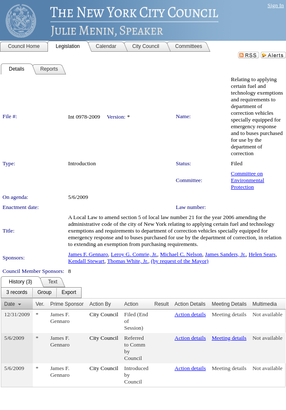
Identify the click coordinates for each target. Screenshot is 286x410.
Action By (100, 304)
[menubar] (41, 292)
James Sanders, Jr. (225, 254)
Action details (190, 314)
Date (9, 304)
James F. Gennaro (88, 254)
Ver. (40, 304)
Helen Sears (262, 254)
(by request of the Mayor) (180, 261)
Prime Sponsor (66, 304)
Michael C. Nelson (181, 254)
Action (131, 304)
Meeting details (229, 314)
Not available (267, 314)
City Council (104, 314)
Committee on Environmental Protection (247, 180)
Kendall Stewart (86, 261)
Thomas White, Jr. (127, 261)
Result (161, 304)
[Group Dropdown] (44, 293)
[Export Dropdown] (68, 293)
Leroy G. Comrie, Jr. (134, 254)
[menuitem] (16, 293)
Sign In (275, 5)
